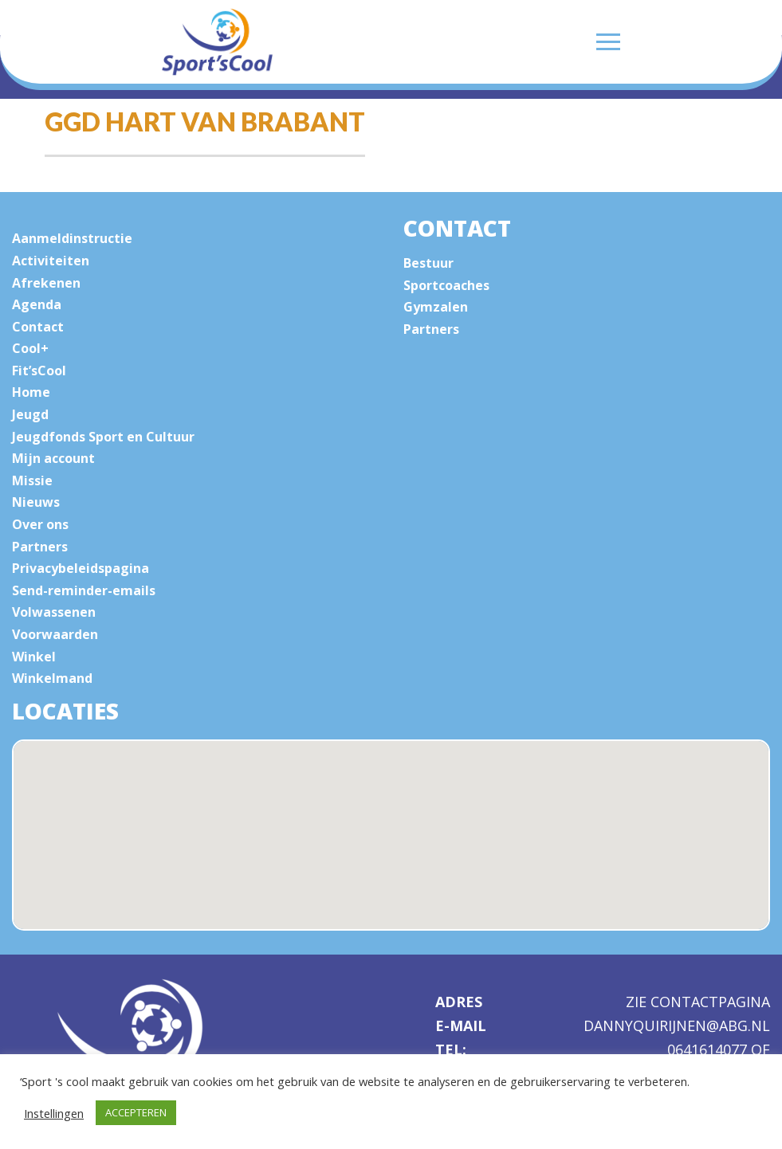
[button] (409, 855)
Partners (40, 546)
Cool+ (30, 348)
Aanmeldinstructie (72, 238)
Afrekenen (46, 283)
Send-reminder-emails (83, 590)
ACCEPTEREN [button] (136, 1112)
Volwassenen (54, 612)
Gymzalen (435, 307)
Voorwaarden (55, 634)
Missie (32, 480)
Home (31, 392)
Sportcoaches (446, 285)
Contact (38, 326)
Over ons (40, 524)
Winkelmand (52, 678)
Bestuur (428, 263)
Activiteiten (50, 260)
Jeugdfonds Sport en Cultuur (103, 436)
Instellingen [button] (54, 1113)
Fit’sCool (39, 370)
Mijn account (53, 458)
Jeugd (30, 414)
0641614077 (709, 1049)
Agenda (36, 304)
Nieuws (36, 502)
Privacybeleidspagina (80, 568)
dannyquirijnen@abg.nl (677, 1026)
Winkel (34, 656)
